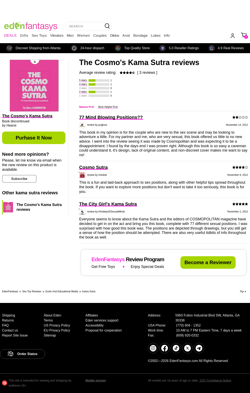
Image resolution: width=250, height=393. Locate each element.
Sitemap (50, 335)
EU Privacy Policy (57, 330)
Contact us (10, 330)
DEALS (10, 36)
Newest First (86, 106)
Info (167, 36)
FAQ (5, 325)
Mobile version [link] (95, 380)
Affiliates (91, 315)
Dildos (114, 36)
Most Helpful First (108, 106)
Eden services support (101, 320)
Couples (100, 36)
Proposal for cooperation (103, 330)
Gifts (24, 36)
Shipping (8, 315)
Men (70, 36)
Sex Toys (39, 36)
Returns (8, 320)
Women (83, 36)
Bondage (140, 36)
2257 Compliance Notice (215, 380)
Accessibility (94, 325)
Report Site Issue (15, 335)
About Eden (52, 315)
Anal (126, 36)
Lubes (155, 36)
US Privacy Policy (57, 325)
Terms (48, 320)
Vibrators (57, 36)
